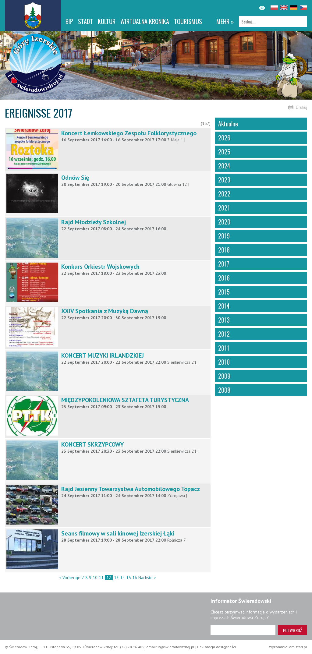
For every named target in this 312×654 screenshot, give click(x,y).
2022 (224, 193)
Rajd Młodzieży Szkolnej (93, 222)
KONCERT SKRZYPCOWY (92, 444)
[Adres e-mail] (243, 630)
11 (101, 577)
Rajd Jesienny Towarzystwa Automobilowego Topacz (130, 489)
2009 (224, 375)
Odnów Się (75, 178)
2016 (224, 277)
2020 (224, 221)
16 (134, 577)
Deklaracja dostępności (216, 647)
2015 (224, 291)
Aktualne (228, 123)
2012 (224, 333)
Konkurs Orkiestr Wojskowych (100, 266)
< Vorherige (69, 577)
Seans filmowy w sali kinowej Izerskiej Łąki (117, 533)
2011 (223, 347)
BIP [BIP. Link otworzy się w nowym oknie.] (69, 21)
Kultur (106, 21)
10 (95, 577)
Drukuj (301, 107)
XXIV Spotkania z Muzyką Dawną (104, 311)
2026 (224, 137)
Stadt (85, 21)
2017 (223, 263)
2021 (224, 207)
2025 (224, 151)
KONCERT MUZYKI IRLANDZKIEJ (102, 355)
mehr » (225, 21)
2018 (224, 249)
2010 (224, 361)
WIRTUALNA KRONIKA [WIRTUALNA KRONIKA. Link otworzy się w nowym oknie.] (144, 21)
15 (128, 577)
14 (122, 577)
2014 (224, 305)
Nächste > (147, 577)
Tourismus (188, 21)
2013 (224, 319)
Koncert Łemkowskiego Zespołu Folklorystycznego (129, 133)
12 (108, 577)
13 (116, 577)
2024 (224, 165)
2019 (224, 235)
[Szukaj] (273, 21)
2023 (224, 179)
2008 (224, 389)
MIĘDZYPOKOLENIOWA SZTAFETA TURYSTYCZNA (125, 400)
